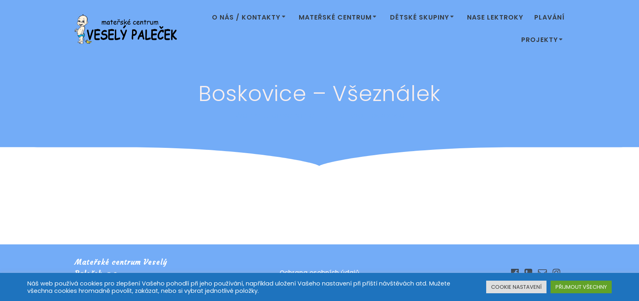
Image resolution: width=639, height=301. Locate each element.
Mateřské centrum (335, 17)
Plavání (549, 17)
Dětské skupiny (419, 17)
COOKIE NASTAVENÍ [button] (516, 287)
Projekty (539, 39)
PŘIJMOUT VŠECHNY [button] (581, 287)
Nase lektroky (495, 17)
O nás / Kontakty (246, 17)
